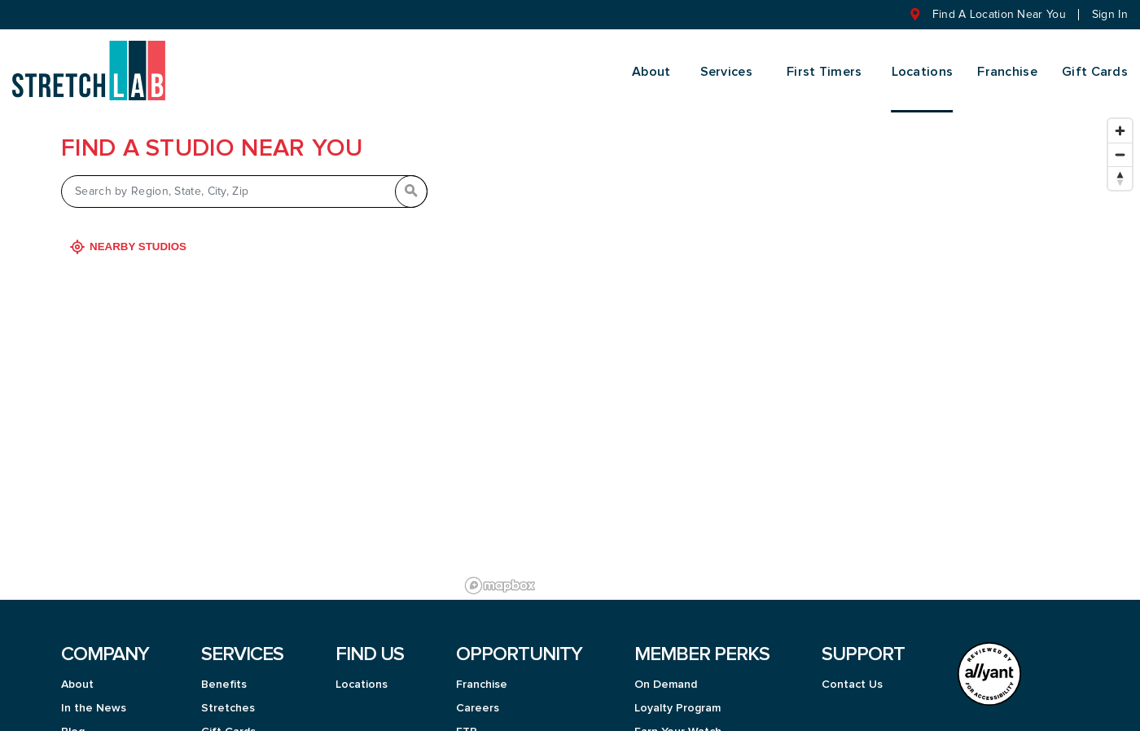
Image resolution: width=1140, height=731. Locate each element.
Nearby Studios (129, 233)
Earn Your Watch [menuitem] (677, 718)
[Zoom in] (1120, 117)
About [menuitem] (651, 71)
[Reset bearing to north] (1120, 164)
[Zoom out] (1120, 140)
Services (726, 71)
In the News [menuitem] (93, 694)
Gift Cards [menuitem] (1095, 71)
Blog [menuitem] (73, 718)
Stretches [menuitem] (228, 694)
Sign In (1110, 14)
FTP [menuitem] (466, 718)
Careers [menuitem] (477, 694)
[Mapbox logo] (500, 571)
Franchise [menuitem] (1007, 71)
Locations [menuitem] (923, 71)
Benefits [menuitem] (224, 670)
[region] (799, 341)
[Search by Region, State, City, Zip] (244, 177)
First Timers (824, 71)
